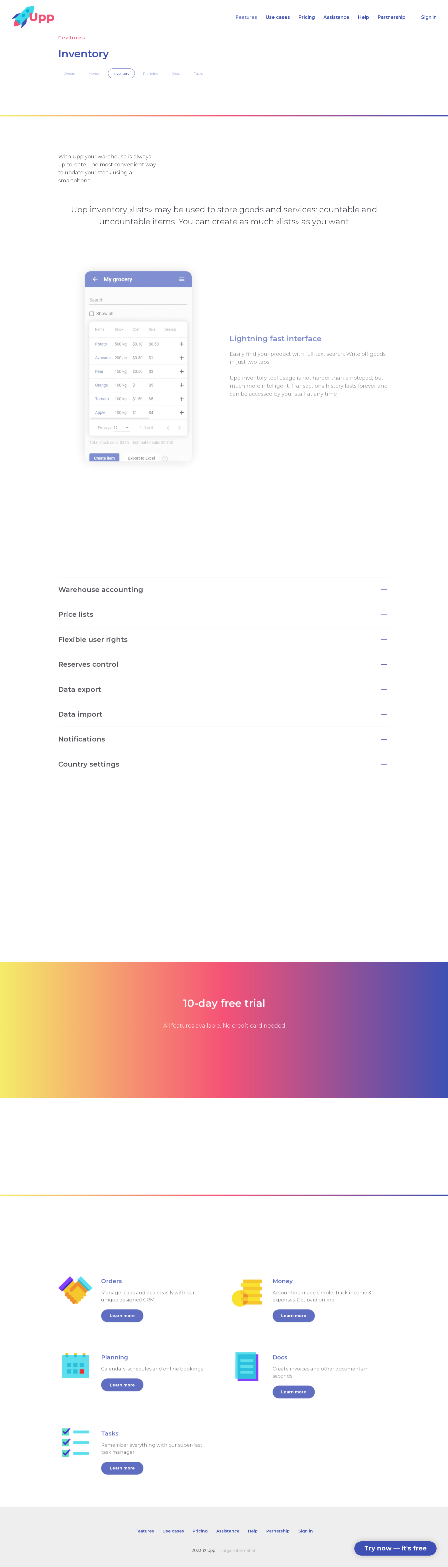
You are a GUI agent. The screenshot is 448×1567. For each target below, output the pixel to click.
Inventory (121, 73)
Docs (176, 73)
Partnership (391, 17)
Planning (151, 73)
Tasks (198, 73)
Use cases (278, 17)
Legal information (239, 1550)
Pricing (307, 17)
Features (246, 17)
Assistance (336, 17)
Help (363, 17)
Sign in (429, 17)
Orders (69, 73)
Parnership (278, 1531)
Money (94, 73)
